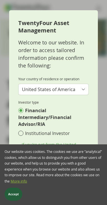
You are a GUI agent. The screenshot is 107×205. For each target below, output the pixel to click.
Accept (13, 197)
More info (19, 183)
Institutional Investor (47, 133)
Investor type (28, 102)
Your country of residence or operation (48, 79)
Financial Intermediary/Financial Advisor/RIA (44, 117)
